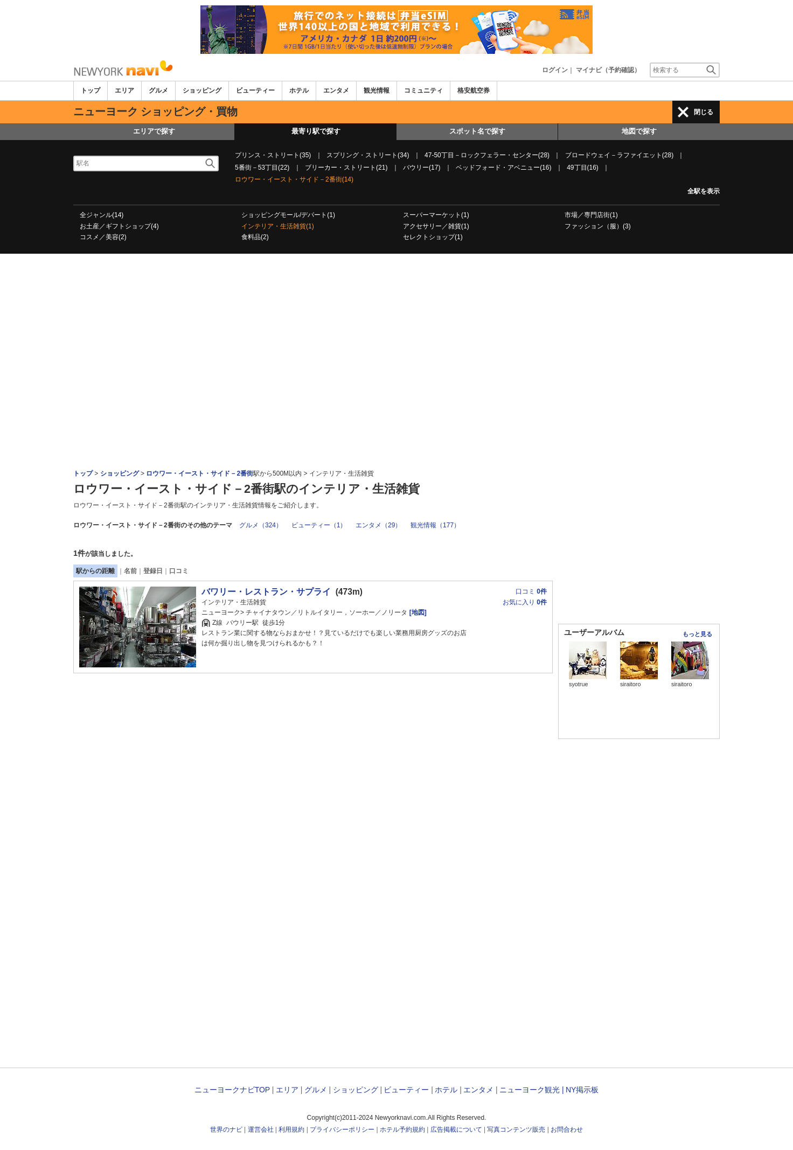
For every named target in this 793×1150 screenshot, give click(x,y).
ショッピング (202, 90)
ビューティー (255, 90)
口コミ (179, 571)
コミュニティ (423, 90)
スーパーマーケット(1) (436, 215)
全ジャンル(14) (101, 215)
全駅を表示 (703, 191)
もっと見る (697, 634)
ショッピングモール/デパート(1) (288, 215)
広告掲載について (456, 1129)
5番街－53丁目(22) (262, 167)
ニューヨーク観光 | (531, 1089)
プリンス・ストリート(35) (273, 155)
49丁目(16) (583, 167)
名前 (130, 571)
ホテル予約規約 (402, 1129)
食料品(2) (255, 237)
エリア (124, 90)
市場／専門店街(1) (591, 215)
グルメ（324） (260, 525)
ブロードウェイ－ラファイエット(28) (619, 155)
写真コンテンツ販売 (516, 1129)
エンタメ (336, 90)
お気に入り (525, 602)
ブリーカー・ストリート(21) (346, 167)
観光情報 (376, 90)
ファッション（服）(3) (598, 226)
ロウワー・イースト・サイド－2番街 (199, 473)
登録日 (153, 571)
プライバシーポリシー (342, 1129)
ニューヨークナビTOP (232, 1089)
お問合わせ (567, 1129)
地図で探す (639, 131)
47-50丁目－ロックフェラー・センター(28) (487, 155)
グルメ (158, 90)
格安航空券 (473, 90)
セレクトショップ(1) (433, 237)
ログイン (555, 70)
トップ (90, 90)
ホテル (299, 90)
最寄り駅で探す (315, 131)
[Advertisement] (396, 283)
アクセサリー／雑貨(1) (436, 226)
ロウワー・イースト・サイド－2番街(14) (294, 179)
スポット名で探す (477, 131)
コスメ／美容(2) (103, 237)
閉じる (703, 112)
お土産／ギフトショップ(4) (119, 226)
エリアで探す (154, 131)
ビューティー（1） (319, 525)
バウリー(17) (421, 167)
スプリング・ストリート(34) (367, 155)
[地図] (416, 612)
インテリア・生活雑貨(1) (277, 226)
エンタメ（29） (378, 525)
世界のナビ (226, 1129)
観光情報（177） (435, 525)
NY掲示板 (582, 1089)
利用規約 (291, 1129)
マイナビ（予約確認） (608, 70)
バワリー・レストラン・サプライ (266, 591)
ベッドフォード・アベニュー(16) (503, 167)
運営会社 (261, 1129)
